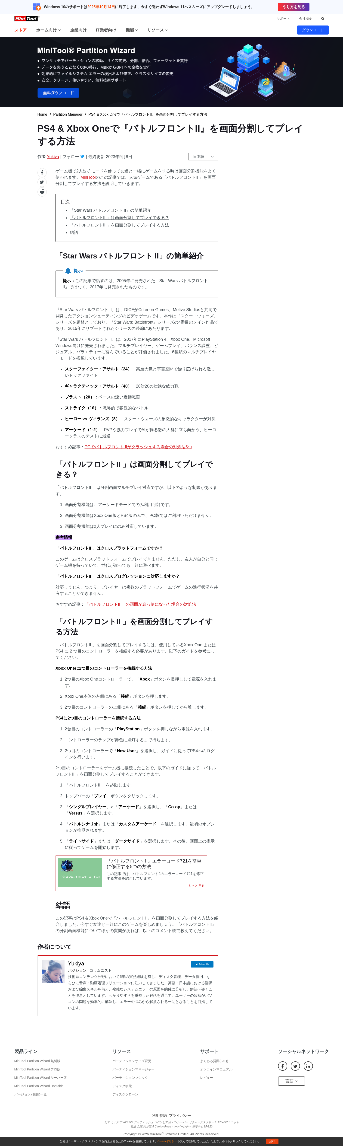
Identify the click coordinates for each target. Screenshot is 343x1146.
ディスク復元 (122, 1090)
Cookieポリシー (167, 1141)
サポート (283, 18)
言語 (291, 1085)
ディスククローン (125, 1098)
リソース (157, 30)
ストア (20, 30)
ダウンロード (313, 30)
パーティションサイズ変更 (131, 1065)
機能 (132, 30)
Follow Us (204, 967)
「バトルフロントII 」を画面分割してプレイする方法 (119, 225)
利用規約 (159, 1120)
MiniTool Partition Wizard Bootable (39, 1090)
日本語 (198, 157)
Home (42, 114)
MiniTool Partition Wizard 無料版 (37, 1065)
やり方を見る (294, 7)
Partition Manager (67, 114)
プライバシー (180, 1120)
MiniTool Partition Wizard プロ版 (37, 1073)
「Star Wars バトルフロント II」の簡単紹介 (110, 210)
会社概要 (305, 18)
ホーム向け (48, 30)
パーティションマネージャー (133, 1073)
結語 (74, 232)
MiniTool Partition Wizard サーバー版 (40, 1082)
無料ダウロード (171, 72)
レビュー (206, 1082)
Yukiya (53, 156)
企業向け (78, 30)
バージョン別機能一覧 (30, 1098)
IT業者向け (106, 30)
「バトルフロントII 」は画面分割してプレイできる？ (119, 217)
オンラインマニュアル (216, 1073)
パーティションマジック (130, 1082)
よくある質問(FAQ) (214, 1065)
